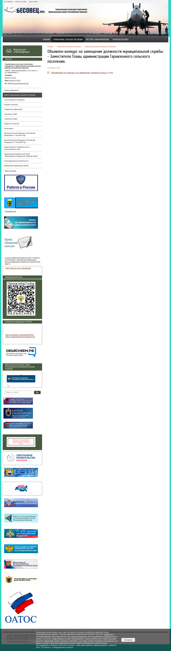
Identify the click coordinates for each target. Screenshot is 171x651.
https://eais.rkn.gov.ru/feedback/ (18, 268)
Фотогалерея (8, 128)
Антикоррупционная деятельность (16, 161)
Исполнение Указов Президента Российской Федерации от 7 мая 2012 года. (19, 134)
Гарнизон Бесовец (120, 39)
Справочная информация (13, 109)
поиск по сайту (20, 2)
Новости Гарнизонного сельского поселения (19, 95)
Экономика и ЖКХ (10, 114)
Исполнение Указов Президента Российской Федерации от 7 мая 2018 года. (19, 141)
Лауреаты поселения (11, 124)
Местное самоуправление (97, 39)
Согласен (128, 640)
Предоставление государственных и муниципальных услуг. (17, 148)
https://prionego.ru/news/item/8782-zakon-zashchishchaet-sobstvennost (20, 336)
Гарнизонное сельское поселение (68, 39)
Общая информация (11, 90)
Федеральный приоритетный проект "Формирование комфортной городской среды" (21, 155)
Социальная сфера (10, 119)
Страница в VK (10, 211)
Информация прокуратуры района (16, 166)
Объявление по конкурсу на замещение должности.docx (79, 73)
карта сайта (33, 2)
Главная (46, 39)
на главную (8, 2)
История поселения (11, 105)
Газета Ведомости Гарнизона (14, 100)
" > (21, 378)
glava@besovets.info (21, 83)
